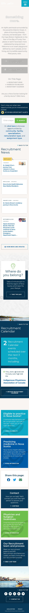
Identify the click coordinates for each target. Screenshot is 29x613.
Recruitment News (15, 82)
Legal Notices (11, 609)
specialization (14, 133)
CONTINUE (15, 506)
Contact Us (15, 599)
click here (11, 126)
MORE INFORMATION (12, 463)
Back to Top (23, 145)
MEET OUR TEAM (10, 561)
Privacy (20, 609)
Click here (21, 96)
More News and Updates (15, 247)
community (11, 131)
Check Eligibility (11, 431)
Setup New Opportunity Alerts (16, 112)
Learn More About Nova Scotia (15, 70)
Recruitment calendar (15, 87)
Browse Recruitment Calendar (15, 392)
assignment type (14, 138)
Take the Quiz (16, 294)
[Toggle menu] (25, 3)
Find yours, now (14, 53)
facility (20, 131)
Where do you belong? (15, 84)
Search (22, 120)
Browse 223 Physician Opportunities (15, 61)
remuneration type (12, 136)
